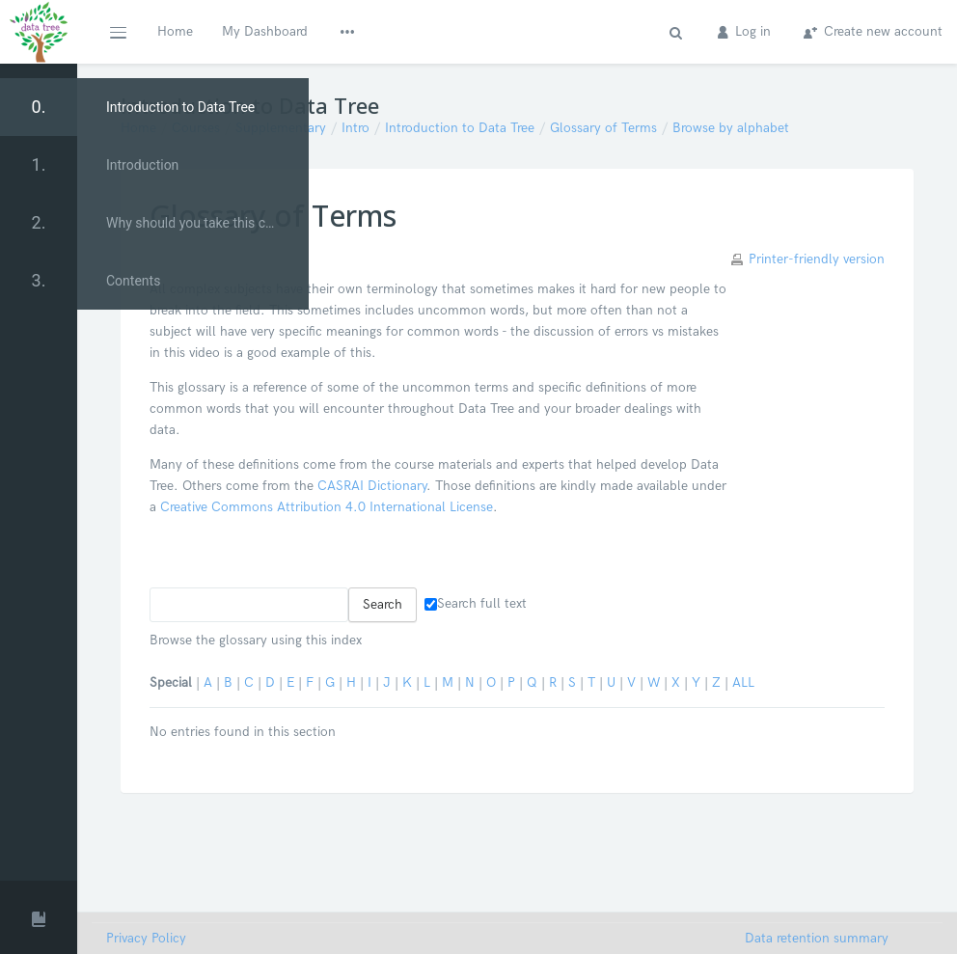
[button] (117, 32)
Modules (362, 31)
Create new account (873, 31)
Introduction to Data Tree (459, 128)
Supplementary (280, 128)
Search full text (475, 603)
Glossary (442, 31)
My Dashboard (265, 31)
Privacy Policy (146, 938)
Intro (355, 128)
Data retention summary (817, 938)
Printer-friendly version (817, 259)
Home (175, 31)
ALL (743, 682)
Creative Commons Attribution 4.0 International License (326, 507)
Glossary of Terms (603, 128)
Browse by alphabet (730, 128)
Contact (521, 31)
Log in (745, 31)
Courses (196, 128)
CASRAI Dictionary (371, 485)
